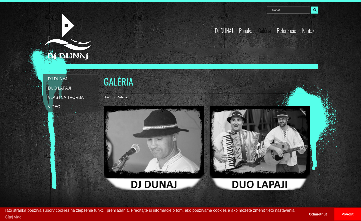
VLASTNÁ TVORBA (66, 97)
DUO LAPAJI (59, 88)
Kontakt (309, 30)
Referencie (286, 30)
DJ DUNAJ (224, 30)
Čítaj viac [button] (13, 217)
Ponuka (245, 30)
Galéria (264, 30)
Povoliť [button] (347, 214)
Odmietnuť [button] (318, 214)
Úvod (107, 97)
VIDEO (54, 107)
